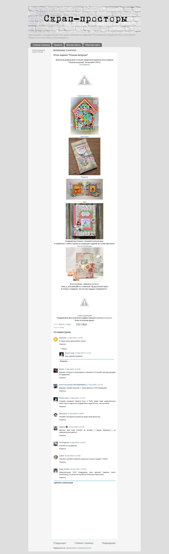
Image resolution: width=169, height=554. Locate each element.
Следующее (59, 543)
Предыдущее (109, 543)
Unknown (62, 338)
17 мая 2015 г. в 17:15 (95, 385)
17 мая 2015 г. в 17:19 (83, 353)
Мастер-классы (73, 45)
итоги (62, 327)
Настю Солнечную (84, 246)
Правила (58, 45)
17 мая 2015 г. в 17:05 (72, 369)
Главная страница (41, 45)
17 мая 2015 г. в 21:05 (76, 427)
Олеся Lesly (69, 353)
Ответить (62, 344)
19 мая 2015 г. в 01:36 (78, 469)
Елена (61, 369)
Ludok (61, 456)
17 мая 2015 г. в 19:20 (76, 413)
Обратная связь (92, 45)
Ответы (64, 349)
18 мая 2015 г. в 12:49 (72, 456)
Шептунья (84, 136)
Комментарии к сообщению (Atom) (78, 548)
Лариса (61, 324)
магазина (108, 318)
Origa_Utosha (64, 469)
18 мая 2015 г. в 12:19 (77, 442)
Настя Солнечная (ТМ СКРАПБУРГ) (72, 385)
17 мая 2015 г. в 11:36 (75, 338)
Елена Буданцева (85, 315)
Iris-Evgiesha (84, 65)
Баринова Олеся (84, 96)
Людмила (84, 177)
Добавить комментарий (63, 483)
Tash (84, 202)
